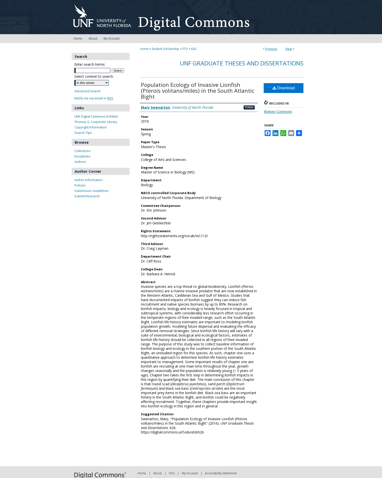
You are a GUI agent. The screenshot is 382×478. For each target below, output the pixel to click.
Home (144, 49)
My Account (190, 473)
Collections (82, 151)
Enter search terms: (89, 64)
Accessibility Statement (221, 473)
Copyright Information (90, 127)
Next (289, 49)
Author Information (88, 180)
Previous (271, 49)
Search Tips (83, 132)
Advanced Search (87, 91)
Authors (80, 161)
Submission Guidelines (91, 190)
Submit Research (87, 196)
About (157, 473)
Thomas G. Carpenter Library (95, 122)
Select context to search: (94, 76)
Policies (80, 185)
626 (193, 49)
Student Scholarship (165, 49)
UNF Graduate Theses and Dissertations (241, 63)
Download (284, 88)
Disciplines (82, 156)
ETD (185, 49)
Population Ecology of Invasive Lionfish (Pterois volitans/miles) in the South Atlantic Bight (197, 90)
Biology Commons (278, 112)
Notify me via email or (93, 98)
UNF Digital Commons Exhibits (96, 116)
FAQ (172, 473)
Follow (249, 107)
